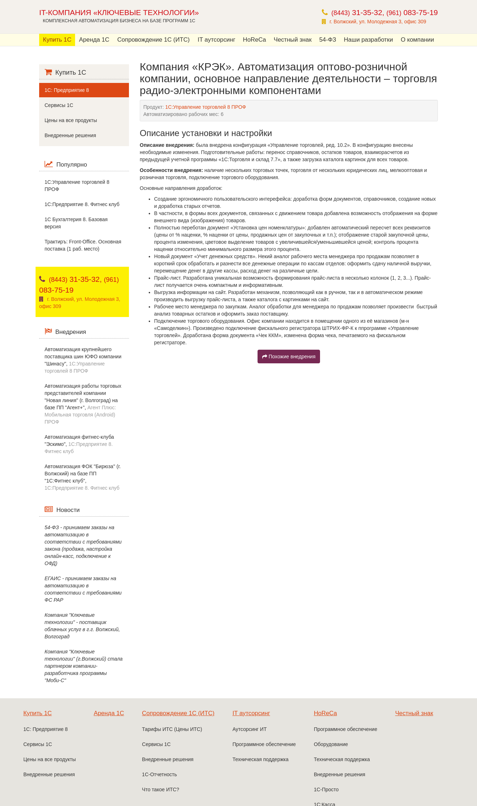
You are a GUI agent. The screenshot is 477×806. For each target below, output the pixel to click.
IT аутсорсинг (216, 39)
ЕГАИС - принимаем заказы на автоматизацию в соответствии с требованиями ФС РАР (83, 589)
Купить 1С (57, 39)
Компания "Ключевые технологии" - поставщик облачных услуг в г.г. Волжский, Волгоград (82, 625)
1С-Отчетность (159, 774)
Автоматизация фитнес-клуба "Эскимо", (79, 444)
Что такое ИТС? (160, 789)
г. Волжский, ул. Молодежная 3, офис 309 (378, 21)
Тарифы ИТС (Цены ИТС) (172, 729)
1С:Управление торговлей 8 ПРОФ (77, 185)
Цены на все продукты (71, 120)
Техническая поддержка (260, 759)
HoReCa (254, 39)
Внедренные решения (70, 135)
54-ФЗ (327, 39)
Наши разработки (368, 39)
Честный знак (293, 39)
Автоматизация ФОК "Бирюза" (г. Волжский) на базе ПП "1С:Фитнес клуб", (83, 477)
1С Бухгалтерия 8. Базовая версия (76, 222)
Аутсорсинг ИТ (249, 729)
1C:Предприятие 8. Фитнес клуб (82, 204)
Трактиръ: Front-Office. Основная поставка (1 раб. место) (83, 245)
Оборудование (331, 744)
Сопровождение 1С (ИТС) (153, 39)
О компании (417, 39)
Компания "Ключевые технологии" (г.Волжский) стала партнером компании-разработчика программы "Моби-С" (83, 666)
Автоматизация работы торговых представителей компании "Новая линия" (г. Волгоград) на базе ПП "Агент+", (83, 404)
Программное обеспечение (264, 744)
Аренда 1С (94, 39)
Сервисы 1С (59, 105)
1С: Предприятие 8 (67, 90)
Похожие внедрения (288, 356)
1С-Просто (326, 789)
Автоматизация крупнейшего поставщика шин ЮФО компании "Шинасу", (83, 360)
